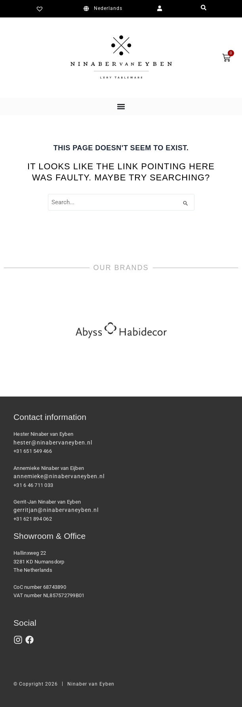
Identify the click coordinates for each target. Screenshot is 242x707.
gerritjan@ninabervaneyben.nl (56, 510)
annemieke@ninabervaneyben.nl (59, 476)
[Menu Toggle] (121, 106)
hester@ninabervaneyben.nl (52, 442)
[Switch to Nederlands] (104, 8)
